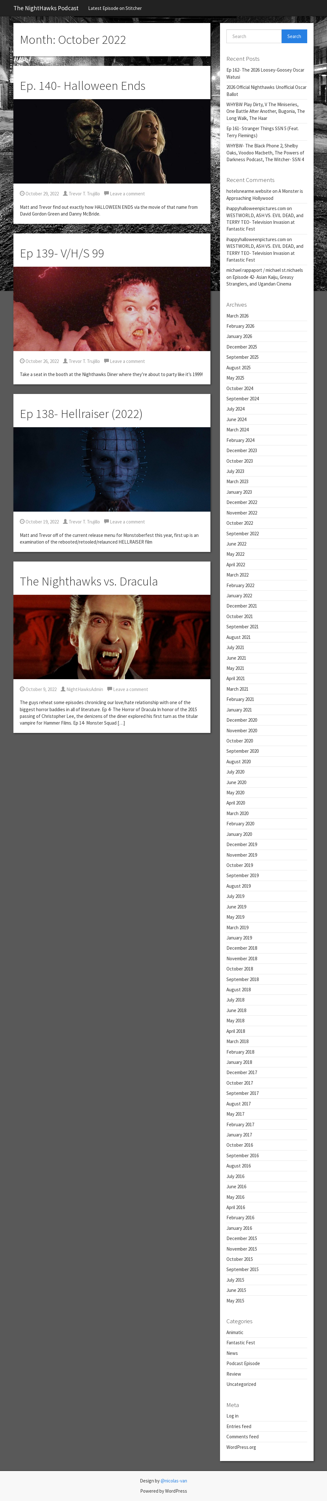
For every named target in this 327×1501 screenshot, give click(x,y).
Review (233, 1374)
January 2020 (239, 834)
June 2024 (236, 419)
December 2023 (241, 450)
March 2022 (237, 575)
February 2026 (240, 326)
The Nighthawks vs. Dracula (89, 581)
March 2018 (237, 1041)
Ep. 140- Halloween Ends (82, 85)
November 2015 (241, 1249)
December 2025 (241, 347)
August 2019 (238, 886)
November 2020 (241, 730)
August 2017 (238, 1104)
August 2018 (238, 989)
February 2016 (240, 1217)
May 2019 (235, 917)
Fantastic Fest (240, 1343)
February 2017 (240, 1124)
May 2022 (235, 554)
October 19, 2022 (39, 522)
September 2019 (242, 875)
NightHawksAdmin (82, 689)
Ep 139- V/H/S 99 (62, 253)
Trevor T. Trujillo (81, 194)
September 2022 (242, 533)
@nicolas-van (174, 1481)
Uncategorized (241, 1384)
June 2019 (236, 907)
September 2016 (242, 1155)
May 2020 (235, 793)
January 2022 (239, 596)
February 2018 (240, 1052)
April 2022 (235, 565)
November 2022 (241, 513)
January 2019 (239, 938)
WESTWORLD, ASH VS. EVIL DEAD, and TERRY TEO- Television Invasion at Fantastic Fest (264, 222)
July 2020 (235, 772)
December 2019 (241, 844)
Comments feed (242, 1437)
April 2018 (235, 1031)
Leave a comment (124, 194)
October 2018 (239, 969)
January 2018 (239, 1062)
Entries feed (238, 1426)
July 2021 (235, 647)
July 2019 (235, 896)
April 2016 (235, 1207)
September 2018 (242, 979)
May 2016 (235, 1197)
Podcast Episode (243, 1363)
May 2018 (235, 1021)
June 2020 (236, 782)
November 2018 (241, 958)
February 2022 (240, 585)
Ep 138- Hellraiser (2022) (81, 413)
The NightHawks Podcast (46, 8)
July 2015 (235, 1280)
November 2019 (241, 855)
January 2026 (239, 336)
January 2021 (239, 710)
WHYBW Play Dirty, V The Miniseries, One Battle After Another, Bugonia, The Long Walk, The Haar (265, 111)
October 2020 (239, 741)
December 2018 (241, 948)
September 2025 (242, 357)
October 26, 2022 (39, 361)
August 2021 (238, 637)
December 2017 (241, 1072)
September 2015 (242, 1269)
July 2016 (235, 1176)
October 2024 (239, 388)
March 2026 (237, 316)
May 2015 (235, 1301)
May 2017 (235, 1114)
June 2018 (236, 1010)
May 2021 (235, 668)
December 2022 (241, 502)
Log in (232, 1416)
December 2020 (241, 720)
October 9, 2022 (38, 689)
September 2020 (242, 751)
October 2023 (239, 461)
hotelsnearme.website (248, 191)
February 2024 (240, 440)
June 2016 (236, 1186)
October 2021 (239, 616)
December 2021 (241, 606)
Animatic (234, 1332)
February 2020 (240, 824)
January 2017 (239, 1135)
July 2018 (235, 1000)
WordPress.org (241, 1447)
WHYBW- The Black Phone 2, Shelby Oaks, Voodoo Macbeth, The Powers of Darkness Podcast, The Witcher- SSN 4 (265, 152)
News (232, 1353)
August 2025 (238, 368)
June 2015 (236, 1290)
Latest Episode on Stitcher (115, 8)
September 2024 (242, 399)
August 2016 (238, 1166)
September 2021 (242, 627)
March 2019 (237, 927)
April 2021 (235, 678)
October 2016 (239, 1145)
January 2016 (239, 1228)
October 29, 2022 (39, 194)
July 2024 (235, 409)
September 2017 (242, 1093)
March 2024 (237, 430)
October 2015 (239, 1259)
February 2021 (240, 699)
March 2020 (237, 813)
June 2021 (236, 658)
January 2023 (239, 492)
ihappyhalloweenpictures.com (256, 208)
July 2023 (235, 471)
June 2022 (236, 544)
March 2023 (237, 481)
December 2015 (241, 1238)
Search (294, 36)
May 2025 (235, 378)
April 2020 (235, 803)
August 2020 (238, 761)
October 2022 (239, 523)
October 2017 (239, 1083)
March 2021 (237, 689)
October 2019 (239, 865)
